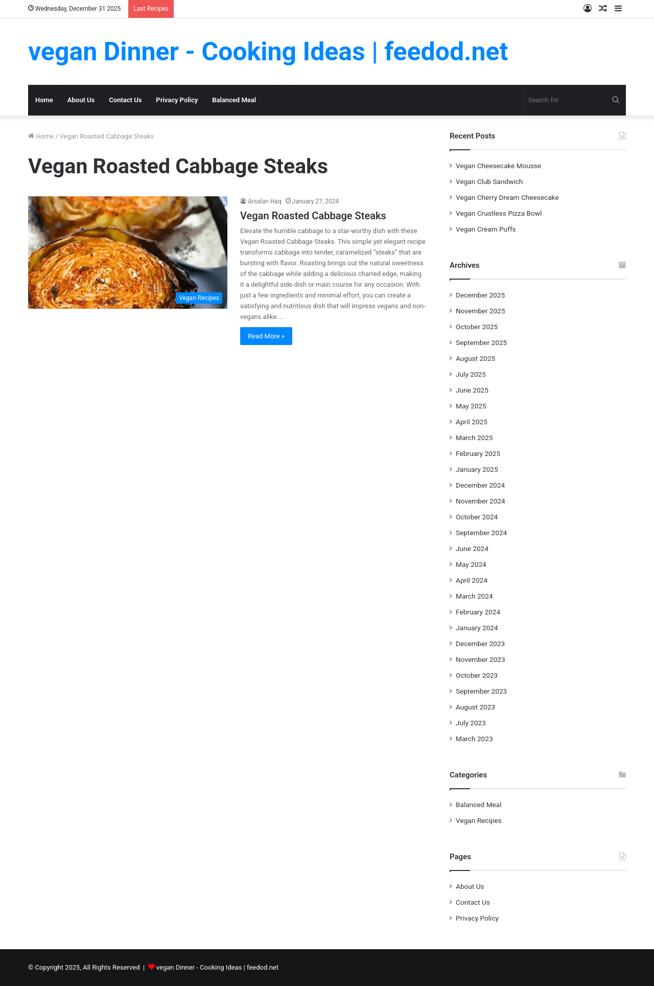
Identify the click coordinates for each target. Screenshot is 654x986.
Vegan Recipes (479, 820)
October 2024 (477, 517)
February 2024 (478, 612)
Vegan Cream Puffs (486, 229)
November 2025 (480, 311)
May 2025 (471, 406)
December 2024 (480, 485)
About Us (81, 100)
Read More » (266, 336)
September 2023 (481, 691)
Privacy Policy (177, 100)
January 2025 (477, 469)
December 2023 (480, 643)
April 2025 (471, 422)
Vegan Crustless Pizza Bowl (499, 213)
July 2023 (471, 723)
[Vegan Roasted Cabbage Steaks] (127, 252)
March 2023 (474, 739)
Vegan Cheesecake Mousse (498, 166)
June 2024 (472, 548)
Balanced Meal (234, 100)
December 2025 (480, 295)
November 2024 (480, 501)
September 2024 (481, 533)
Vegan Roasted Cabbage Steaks (313, 216)
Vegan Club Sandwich (489, 181)
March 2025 (474, 437)
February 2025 (478, 453)
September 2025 (481, 342)
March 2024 (474, 596)
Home (44, 100)
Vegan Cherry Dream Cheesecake (507, 197)
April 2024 (471, 580)
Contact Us (125, 100)
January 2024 (477, 628)
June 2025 (472, 390)
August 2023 (475, 707)
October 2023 (477, 675)
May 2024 (471, 564)
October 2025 (477, 327)
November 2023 (480, 659)
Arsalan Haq (265, 201)
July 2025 (471, 374)
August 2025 (475, 358)
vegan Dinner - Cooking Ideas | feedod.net (217, 967)
